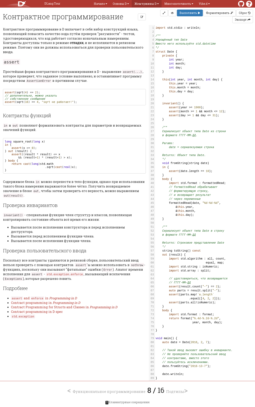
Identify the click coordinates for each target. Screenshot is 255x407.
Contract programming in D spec (37, 311)
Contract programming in (45, 303)
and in (44, 298)
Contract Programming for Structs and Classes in (64, 307)
